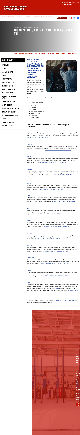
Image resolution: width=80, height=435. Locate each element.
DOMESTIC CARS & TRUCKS (68, 57)
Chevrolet (30, 160)
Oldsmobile (30, 261)
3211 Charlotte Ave (25, 27)
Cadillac (29, 148)
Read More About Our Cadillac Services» (58, 153)
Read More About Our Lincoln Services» (47, 242)
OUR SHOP (4, 17)
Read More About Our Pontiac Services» (58, 279)
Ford (28, 199)
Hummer (29, 224)
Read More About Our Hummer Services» (56, 230)
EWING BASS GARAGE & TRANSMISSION (20, 57)
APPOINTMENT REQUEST (48, 17)
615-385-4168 (68, 4)
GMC (28, 212)
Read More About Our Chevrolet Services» (52, 166)
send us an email (69, 304)
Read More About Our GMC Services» (51, 217)
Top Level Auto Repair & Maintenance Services (45, 57)
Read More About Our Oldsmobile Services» (55, 267)
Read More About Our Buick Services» (39, 141)
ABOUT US (12, 17)
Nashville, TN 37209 (33, 27)
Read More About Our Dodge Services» (51, 192)
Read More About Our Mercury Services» (56, 254)
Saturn (29, 286)
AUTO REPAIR (20, 17)
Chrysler (30, 173)
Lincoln (29, 236)
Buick (28, 133)
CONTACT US (37, 17)
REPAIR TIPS (28, 17)
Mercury (29, 249)
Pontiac (29, 274)
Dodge (29, 187)
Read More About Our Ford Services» (63, 205)
